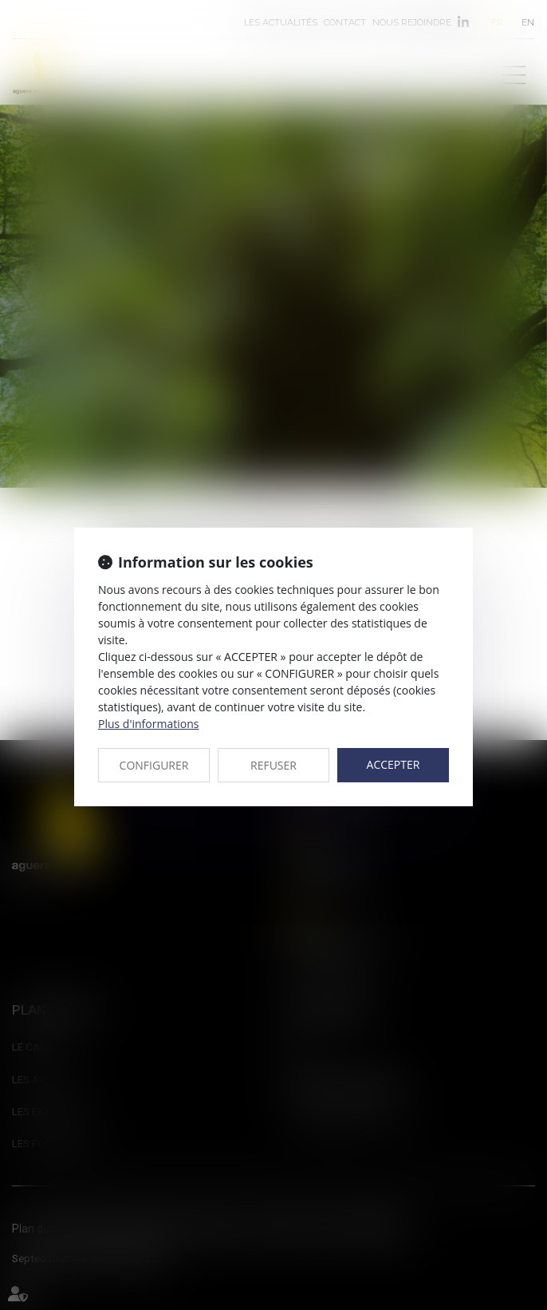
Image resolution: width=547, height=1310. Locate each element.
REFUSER (273, 765)
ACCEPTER (393, 764)
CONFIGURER (154, 765)
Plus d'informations (148, 723)
